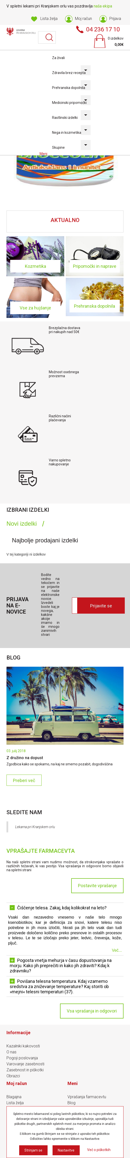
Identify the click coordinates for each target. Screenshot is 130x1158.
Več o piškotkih (99, 1150)
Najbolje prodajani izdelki (45, 540)
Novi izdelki (21, 523)
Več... (117, 950)
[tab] (25, 523)
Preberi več (24, 780)
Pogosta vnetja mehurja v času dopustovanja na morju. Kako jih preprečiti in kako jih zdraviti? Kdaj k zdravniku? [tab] (61, 965)
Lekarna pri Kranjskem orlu (35, 827)
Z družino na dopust (24, 757)
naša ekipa (103, 6)
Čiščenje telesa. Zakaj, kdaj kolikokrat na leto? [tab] (58, 907)
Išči (49, 37)
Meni (44, 154)
